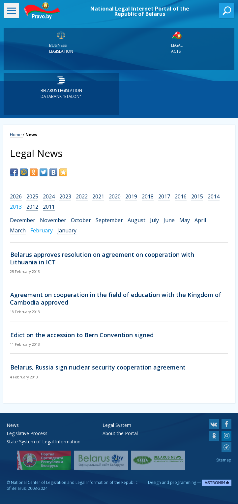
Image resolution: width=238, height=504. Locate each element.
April (200, 220)
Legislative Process (27, 433)
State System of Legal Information (43, 441)
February (41, 230)
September (109, 220)
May (184, 220)
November (53, 220)
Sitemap (223, 460)
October (81, 220)
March (18, 230)
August (136, 220)
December (22, 220)
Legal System (117, 425)
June (169, 220)
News (13, 425)
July (154, 220)
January (66, 230)
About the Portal (120, 433)
